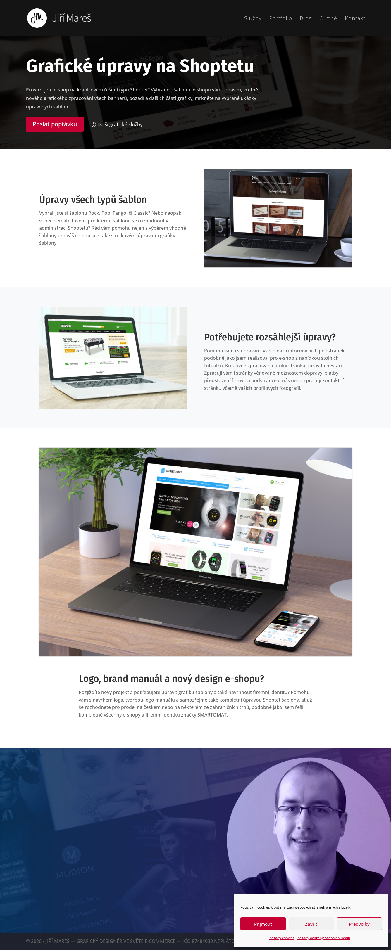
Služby (252, 19)
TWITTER (38, 905)
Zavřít (311, 924)
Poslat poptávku (55, 124)
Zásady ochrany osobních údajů (323, 937)
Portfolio (280, 19)
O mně (328, 19)
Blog (306, 19)
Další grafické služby (119, 124)
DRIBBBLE (118, 905)
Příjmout (263, 924)
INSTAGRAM (77, 905)
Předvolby (359, 924)
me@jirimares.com (52, 873)
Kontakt (355, 19)
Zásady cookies (281, 937)
